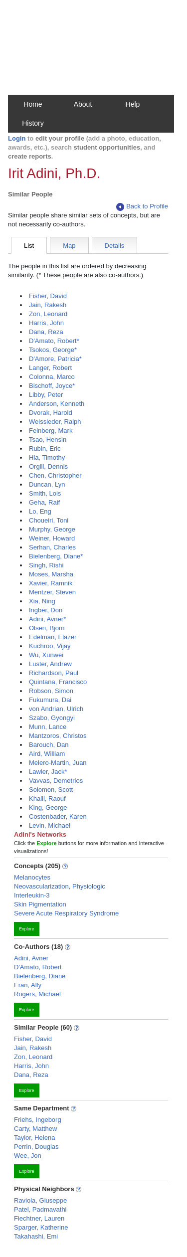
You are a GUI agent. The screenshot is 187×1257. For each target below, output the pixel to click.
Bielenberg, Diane (39, 976)
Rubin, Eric (45, 448)
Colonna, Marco (52, 376)
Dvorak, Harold (50, 412)
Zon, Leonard (48, 314)
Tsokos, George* (53, 350)
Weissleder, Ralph (55, 421)
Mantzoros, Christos (58, 735)
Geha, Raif (44, 502)
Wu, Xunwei (46, 655)
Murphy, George (52, 529)
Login (16, 138)
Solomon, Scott (51, 789)
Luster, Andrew (50, 664)
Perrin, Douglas (36, 1146)
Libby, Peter (46, 394)
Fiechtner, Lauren (39, 1218)
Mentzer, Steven (52, 592)
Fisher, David (48, 296)
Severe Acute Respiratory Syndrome (66, 913)
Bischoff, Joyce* (52, 385)
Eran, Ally (27, 985)
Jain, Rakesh (47, 305)
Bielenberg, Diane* (56, 556)
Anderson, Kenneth (56, 403)
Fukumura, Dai (50, 700)
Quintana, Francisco (58, 682)
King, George (48, 807)
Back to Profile (142, 206)
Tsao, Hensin (47, 439)
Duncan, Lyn (47, 484)
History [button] (33, 123)
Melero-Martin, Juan (58, 762)
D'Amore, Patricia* (55, 358)
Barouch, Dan (49, 744)
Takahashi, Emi (36, 1236)
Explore (26, 928)
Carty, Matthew (35, 1128)
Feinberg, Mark (50, 430)
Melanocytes (32, 877)
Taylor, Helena (34, 1137)
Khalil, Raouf (47, 798)
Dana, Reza (46, 332)
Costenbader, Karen (58, 816)
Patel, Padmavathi (40, 1209)
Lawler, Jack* (48, 771)
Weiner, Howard (52, 538)
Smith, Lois (45, 493)
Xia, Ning (42, 601)
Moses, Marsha (51, 574)
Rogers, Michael (37, 994)
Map (69, 245)
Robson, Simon (51, 691)
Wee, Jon (27, 1155)
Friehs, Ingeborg (37, 1119)
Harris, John (46, 323)
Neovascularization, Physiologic (59, 886)
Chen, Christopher (55, 475)
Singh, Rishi (46, 565)
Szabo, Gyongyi (52, 717)
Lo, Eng (40, 511)
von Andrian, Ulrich (56, 709)
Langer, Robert (50, 367)
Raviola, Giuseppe (40, 1200)
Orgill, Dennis (48, 466)
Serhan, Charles (52, 547)
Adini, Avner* (47, 619)
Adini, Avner (31, 958)
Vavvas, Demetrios (56, 780)
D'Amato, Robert (38, 967)
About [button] (83, 104)
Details (115, 245)
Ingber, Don (45, 610)
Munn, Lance (47, 726)
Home (32, 104)
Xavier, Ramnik (50, 583)
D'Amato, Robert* (54, 341)
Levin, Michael (49, 825)
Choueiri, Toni (48, 520)
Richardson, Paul (53, 673)
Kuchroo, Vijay (50, 646)
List (29, 245)
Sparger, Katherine (41, 1227)
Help (133, 104)
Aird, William (47, 753)
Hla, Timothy (47, 457)
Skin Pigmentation (40, 904)
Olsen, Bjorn (47, 628)
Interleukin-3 (32, 895)
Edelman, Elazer (52, 637)
